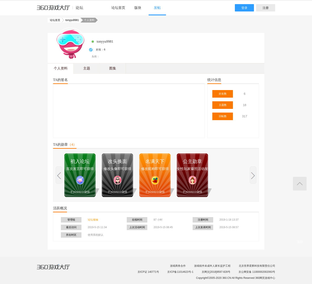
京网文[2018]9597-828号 (216, 271)
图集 (112, 68)
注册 (266, 8)
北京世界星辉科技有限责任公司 (257, 265)
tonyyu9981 (71, 20)
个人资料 (61, 68)
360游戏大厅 (58, 269)
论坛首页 (118, 8)
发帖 (157, 8)
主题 (86, 68)
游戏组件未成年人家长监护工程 (212, 265)
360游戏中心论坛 (62, 9)
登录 (244, 8)
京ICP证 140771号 (148, 271)
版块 (137, 8)
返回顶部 (300, 183)
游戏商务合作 (178, 265)
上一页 (59, 175)
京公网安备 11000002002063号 (257, 271)
